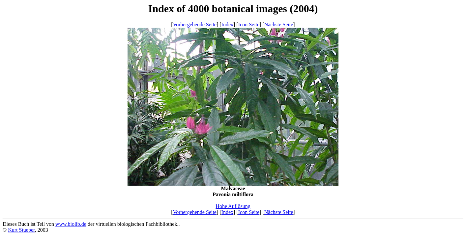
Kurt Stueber (21, 230)
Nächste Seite (278, 24)
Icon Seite (248, 24)
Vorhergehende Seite (195, 24)
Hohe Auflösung (233, 206)
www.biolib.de (70, 224)
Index (227, 24)
